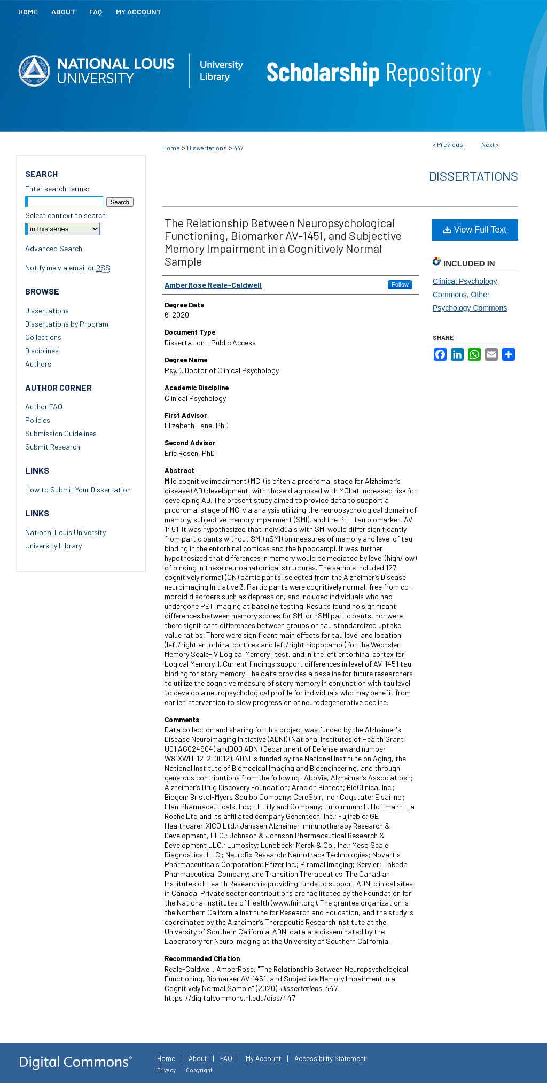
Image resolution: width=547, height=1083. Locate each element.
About (198, 1058)
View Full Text (474, 229)
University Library (53, 545)
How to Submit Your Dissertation (78, 489)
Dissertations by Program (66, 323)
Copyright (199, 1069)
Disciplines (42, 350)
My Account (263, 1058)
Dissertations (207, 147)
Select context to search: (66, 215)
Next (488, 144)
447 (239, 147)
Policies (37, 419)
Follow (400, 284)
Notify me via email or (67, 267)
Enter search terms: (57, 188)
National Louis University (65, 532)
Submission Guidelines (61, 433)
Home (171, 147)
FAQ (226, 1058)
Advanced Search (53, 248)
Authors (38, 363)
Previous (450, 144)
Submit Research (52, 446)
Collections (43, 337)
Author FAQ (43, 406)
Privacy (166, 1069)
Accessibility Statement (330, 1058)
